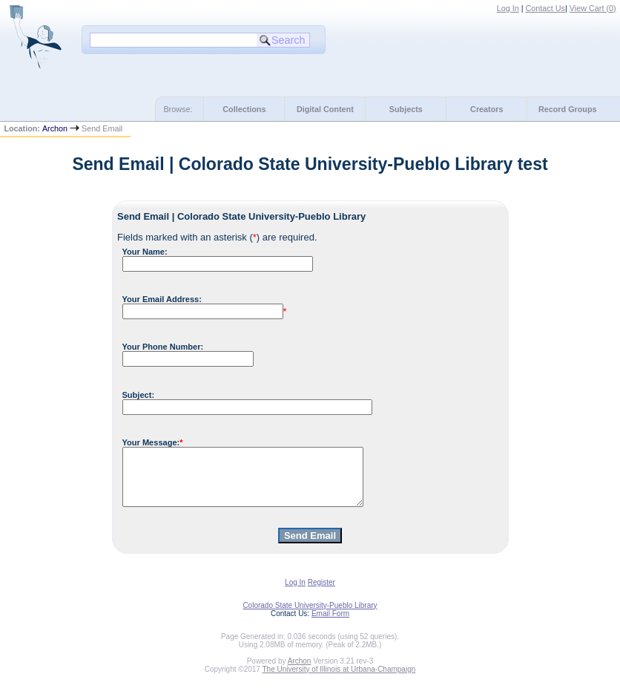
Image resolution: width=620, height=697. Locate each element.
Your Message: (151, 442)
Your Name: (145, 251)
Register (321, 593)
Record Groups (567, 109)
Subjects (406, 109)
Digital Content (325, 109)
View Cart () (593, 8)
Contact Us (545, 8)
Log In (508, 8)
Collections (244, 109)
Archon (54, 128)
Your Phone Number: (163, 346)
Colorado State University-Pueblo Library (310, 616)
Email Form (330, 625)
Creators (486, 109)
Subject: (138, 394)
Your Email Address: (162, 299)
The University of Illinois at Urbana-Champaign (339, 680)
